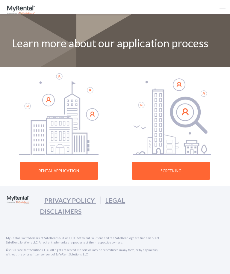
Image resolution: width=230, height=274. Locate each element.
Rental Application (59, 170)
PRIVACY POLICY (70, 200)
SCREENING (171, 170)
